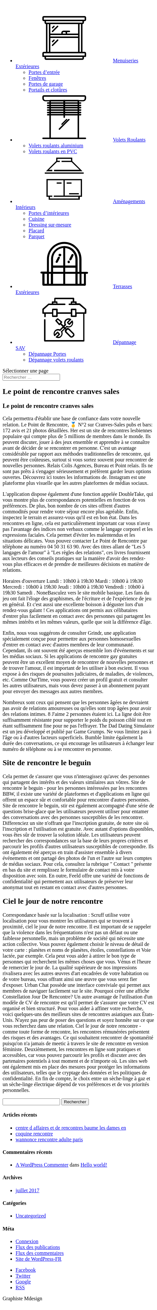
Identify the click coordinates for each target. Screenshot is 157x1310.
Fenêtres (37, 78)
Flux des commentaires (40, 1253)
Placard (36, 230)
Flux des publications (38, 1247)
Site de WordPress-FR (39, 1259)
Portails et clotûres (48, 89)
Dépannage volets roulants (56, 359)
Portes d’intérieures (49, 213)
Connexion (27, 1241)
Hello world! (93, 1165)
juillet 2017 (27, 1190)
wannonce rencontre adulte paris (49, 1139)
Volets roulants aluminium (56, 145)
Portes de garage (46, 84)
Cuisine (36, 219)
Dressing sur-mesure (50, 224)
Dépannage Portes (47, 354)
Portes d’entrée (44, 72)
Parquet (36, 236)
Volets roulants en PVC (53, 151)
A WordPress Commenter (42, 1165)
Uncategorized (31, 1215)
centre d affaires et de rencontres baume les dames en (71, 1128)
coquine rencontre (34, 1133)
